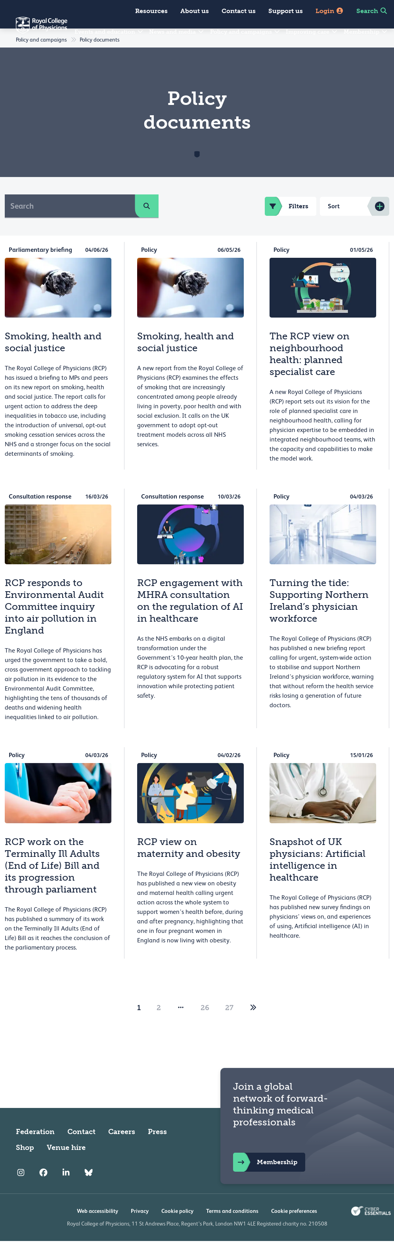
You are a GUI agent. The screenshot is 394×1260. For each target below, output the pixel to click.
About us (194, 11)
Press (157, 1150)
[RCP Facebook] (43, 1192)
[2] (253, 1026)
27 (229, 1026)
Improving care (312, 32)
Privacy (140, 1230)
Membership (366, 32)
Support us (285, 11)
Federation (35, 1150)
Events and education (109, 32)
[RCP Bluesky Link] (88, 1192)
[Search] (70, 224)
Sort (334, 225)
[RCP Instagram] (21, 1192)
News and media (177, 32)
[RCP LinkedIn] (66, 1192)
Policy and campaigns (245, 32)
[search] (147, 224)
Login (330, 11)
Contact (81, 1150)
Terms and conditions (232, 1230)
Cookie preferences (294, 1230)
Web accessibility (97, 1230)
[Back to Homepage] (33, 30)
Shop (25, 1166)
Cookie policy (177, 1230)
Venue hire (66, 1166)
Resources (151, 11)
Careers (121, 1150)
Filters (286, 225)
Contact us (239, 11)
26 (205, 1026)
